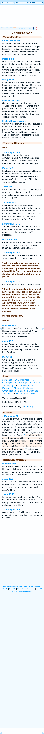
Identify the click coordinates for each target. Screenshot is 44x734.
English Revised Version (14, 121)
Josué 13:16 (8, 494)
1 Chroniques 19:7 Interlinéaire (16, 380)
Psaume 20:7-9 (9, 239)
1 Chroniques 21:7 (11, 281)
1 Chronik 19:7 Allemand (23, 388)
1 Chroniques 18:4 (11, 152)
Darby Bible (8, 79)
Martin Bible (8, 59)
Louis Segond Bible (12, 41)
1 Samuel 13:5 (9, 202)
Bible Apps (20, 394)
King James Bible (11, 100)
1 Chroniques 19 (10, 416)
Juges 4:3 (7, 187)
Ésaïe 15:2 (7, 357)
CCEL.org (28, 406)
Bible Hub (31, 394)
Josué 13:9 (7, 341)
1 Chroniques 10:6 (11, 253)
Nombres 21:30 (9, 325)
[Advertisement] (22, 539)
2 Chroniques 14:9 (11, 224)
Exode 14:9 (7, 168)
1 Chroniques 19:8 (11, 509)
